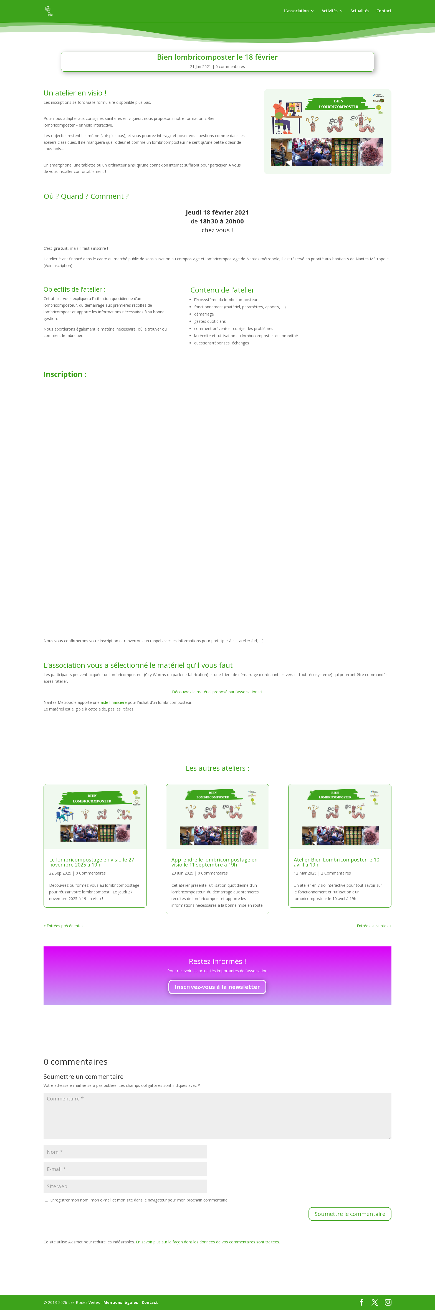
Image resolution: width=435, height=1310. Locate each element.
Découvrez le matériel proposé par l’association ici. (217, 691)
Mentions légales (120, 1302)
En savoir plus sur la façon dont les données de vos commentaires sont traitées (207, 1241)
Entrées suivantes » (374, 925)
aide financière (114, 702)
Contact (383, 11)
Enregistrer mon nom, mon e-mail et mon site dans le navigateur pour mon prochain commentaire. (139, 1200)
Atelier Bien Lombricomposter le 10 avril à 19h (336, 862)
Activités (330, 11)
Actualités (359, 11)
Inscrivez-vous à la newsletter (217, 987)
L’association (296, 11)
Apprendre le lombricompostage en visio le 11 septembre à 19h (214, 862)
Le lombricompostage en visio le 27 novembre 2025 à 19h (91, 862)
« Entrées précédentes (64, 925)
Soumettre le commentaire (350, 1214)
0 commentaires (230, 66)
